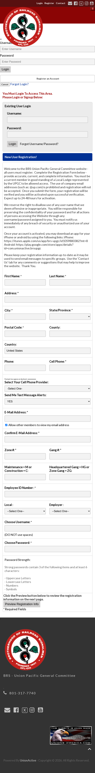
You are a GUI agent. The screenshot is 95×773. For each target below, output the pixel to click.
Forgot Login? (19, 84)
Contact (60, 3)
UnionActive (28, 760)
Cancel (4, 84)
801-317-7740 (22, 693)
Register (49, 3)
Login (40, 3)
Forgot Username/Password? (39, 144)
